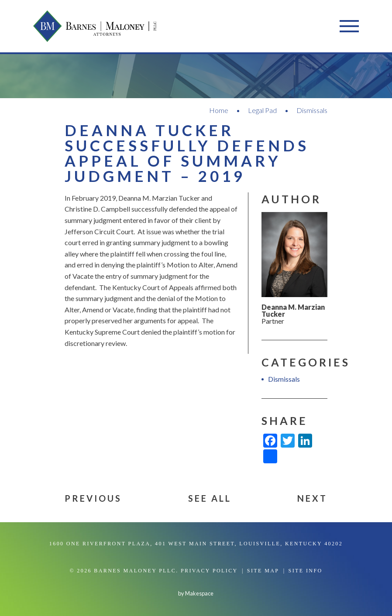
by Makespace (195, 593)
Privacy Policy (209, 571)
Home (218, 110)
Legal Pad (262, 110)
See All (209, 498)
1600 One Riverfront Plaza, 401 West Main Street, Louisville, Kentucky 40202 (196, 544)
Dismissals (311, 110)
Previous (93, 498)
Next (312, 498)
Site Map (263, 571)
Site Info (306, 571)
